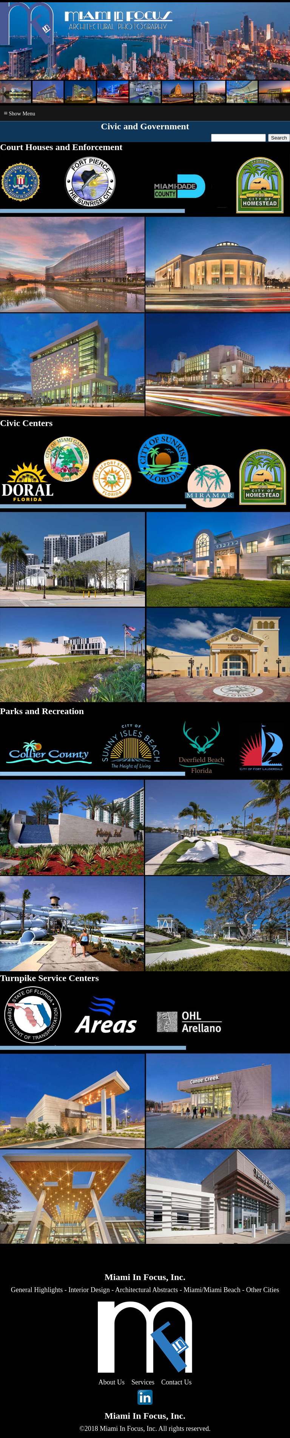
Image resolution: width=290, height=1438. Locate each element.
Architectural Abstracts (146, 1290)
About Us (112, 1382)
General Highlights (37, 1290)
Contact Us (176, 1382)
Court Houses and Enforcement (61, 147)
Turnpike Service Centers (49, 978)
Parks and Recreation (42, 711)
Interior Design (89, 1290)
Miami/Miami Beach (212, 1290)
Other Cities (262, 1290)
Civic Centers (26, 423)
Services (142, 1382)
